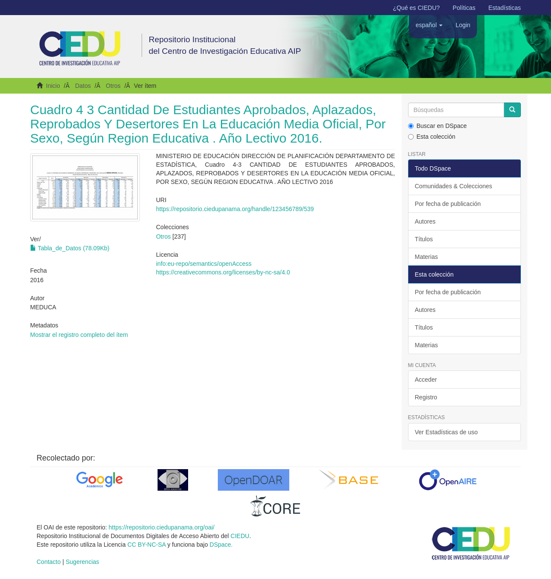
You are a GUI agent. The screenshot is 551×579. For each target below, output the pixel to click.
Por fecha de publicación (448, 203)
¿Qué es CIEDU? (416, 7)
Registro (426, 397)
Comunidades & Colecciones (453, 186)
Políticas (464, 7)
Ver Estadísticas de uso (446, 432)
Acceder (426, 379)
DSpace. (221, 544)
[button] (429, 25)
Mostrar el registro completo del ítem (79, 334)
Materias (426, 256)
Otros (113, 85)
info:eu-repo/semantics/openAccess (203, 263)
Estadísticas (505, 7)
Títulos (424, 239)
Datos (83, 85)
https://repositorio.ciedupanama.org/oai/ (161, 527)
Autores (425, 221)
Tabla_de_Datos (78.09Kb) (69, 248)
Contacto (49, 561)
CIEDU (240, 535)
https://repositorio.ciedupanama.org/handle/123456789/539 (235, 208)
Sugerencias (82, 561)
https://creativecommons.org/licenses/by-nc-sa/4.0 (223, 272)
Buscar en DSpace (437, 125)
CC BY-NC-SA (146, 544)
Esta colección (431, 136)
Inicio (53, 85)
